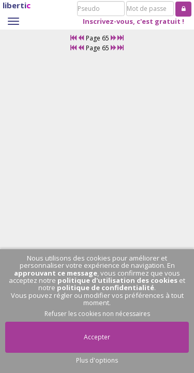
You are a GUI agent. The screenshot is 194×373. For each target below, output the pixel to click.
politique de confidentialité (105, 287)
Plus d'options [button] (97, 360)
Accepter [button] (97, 337)
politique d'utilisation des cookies (117, 280)
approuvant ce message (55, 273)
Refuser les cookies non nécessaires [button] (97, 313)
